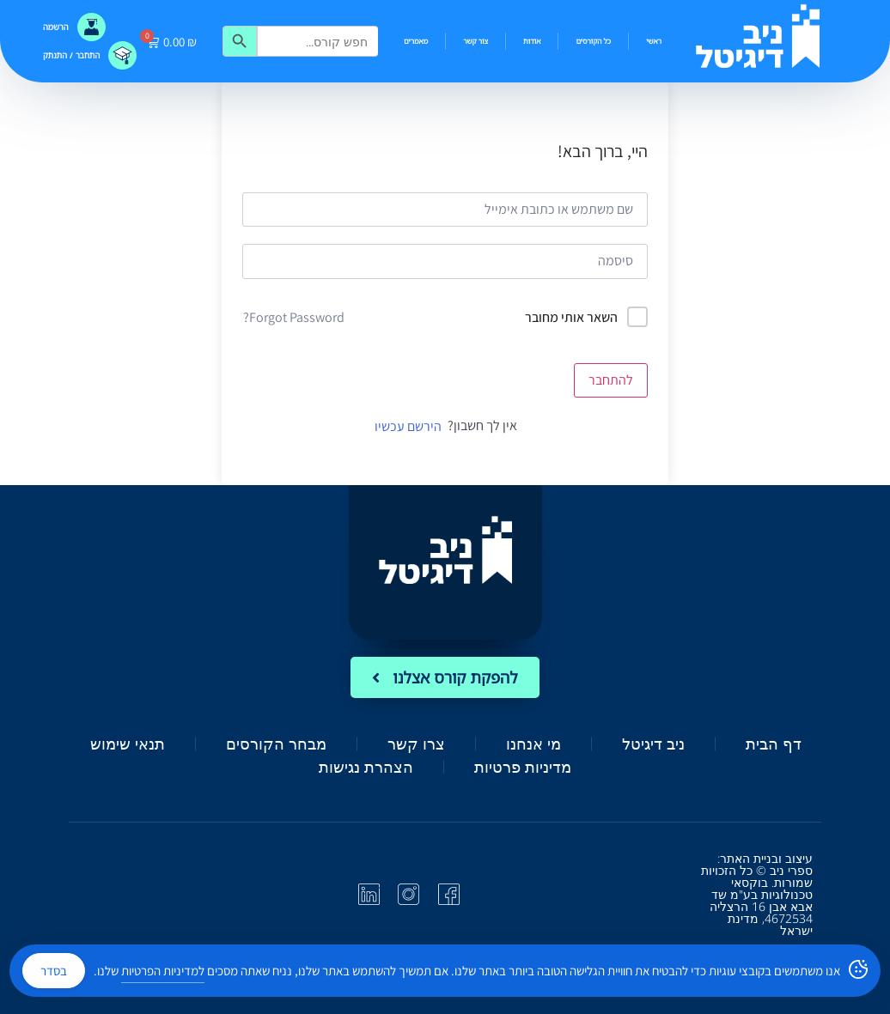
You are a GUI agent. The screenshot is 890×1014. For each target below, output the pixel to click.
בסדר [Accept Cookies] (53, 970)
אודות (531, 41)
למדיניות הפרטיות (162, 970)
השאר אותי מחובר (571, 317)
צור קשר (475, 41)
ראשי (653, 41)
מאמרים (416, 41)
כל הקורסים (593, 41)
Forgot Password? (293, 317)
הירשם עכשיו (408, 426)
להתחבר (610, 380)
